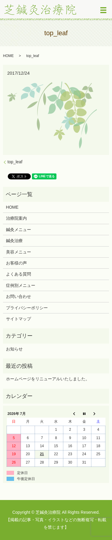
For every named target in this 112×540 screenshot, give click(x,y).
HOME (8, 56)
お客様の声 (16, 263)
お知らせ (14, 349)
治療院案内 (16, 218)
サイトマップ (18, 318)
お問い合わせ (18, 296)
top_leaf (14, 161)
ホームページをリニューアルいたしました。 (48, 378)
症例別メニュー (20, 285)
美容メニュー (18, 252)
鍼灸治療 (14, 240)
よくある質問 (18, 274)
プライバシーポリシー (27, 307)
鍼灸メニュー (18, 229)
